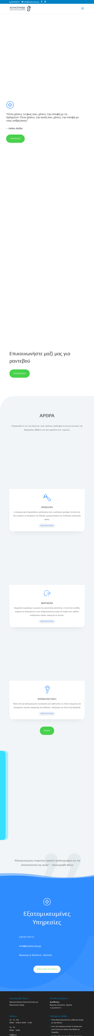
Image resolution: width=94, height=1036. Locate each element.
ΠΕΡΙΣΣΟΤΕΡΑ (46, 526)
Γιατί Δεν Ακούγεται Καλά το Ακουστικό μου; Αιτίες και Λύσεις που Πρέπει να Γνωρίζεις (67, 1029)
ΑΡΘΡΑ (47, 731)
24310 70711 (26, 937)
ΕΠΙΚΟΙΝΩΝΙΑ (19, 373)
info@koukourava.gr (30, 946)
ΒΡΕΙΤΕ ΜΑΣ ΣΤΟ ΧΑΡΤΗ (47, 969)
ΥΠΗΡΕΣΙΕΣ (15, 138)
